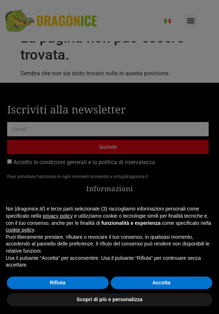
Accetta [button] (161, 282)
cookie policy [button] (20, 230)
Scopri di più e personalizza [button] (109, 299)
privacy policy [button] (58, 216)
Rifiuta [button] (57, 282)
